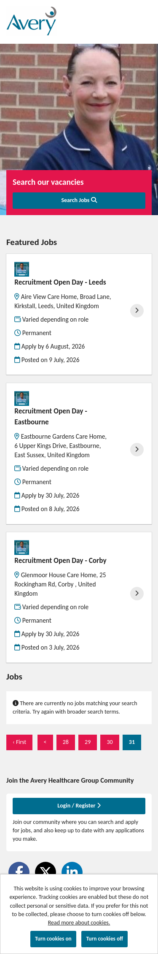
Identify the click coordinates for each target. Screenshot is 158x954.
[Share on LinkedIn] (72, 872)
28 (62, 742)
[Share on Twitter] (45, 872)
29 (84, 742)
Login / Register (78, 805)
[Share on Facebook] (18, 872)
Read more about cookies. (79, 922)
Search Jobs (78, 200)
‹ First (19, 742)
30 (106, 742)
